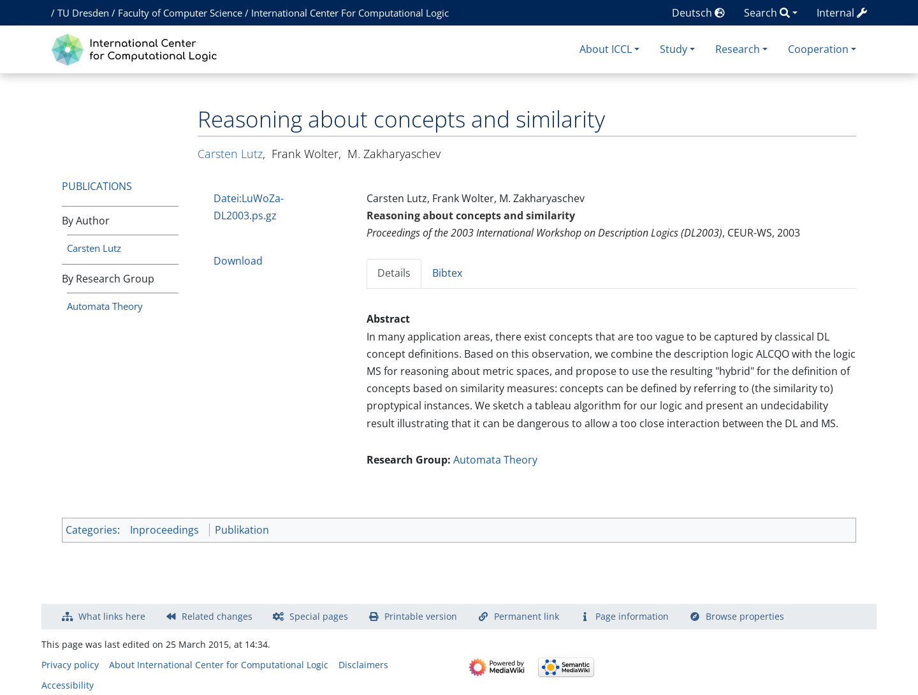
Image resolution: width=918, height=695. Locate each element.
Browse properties (745, 616)
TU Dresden (83, 12)
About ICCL (605, 49)
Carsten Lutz (94, 248)
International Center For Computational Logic (350, 12)
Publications (97, 186)
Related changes (217, 616)
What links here (111, 616)
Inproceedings (164, 530)
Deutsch (698, 13)
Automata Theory (105, 306)
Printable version (420, 616)
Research (737, 49)
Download (238, 261)
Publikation (242, 530)
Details (394, 273)
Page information (632, 616)
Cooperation (818, 49)
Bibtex (447, 273)
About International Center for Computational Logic (218, 665)
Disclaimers (363, 665)
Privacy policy (70, 665)
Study (673, 49)
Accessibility (67, 685)
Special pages (318, 616)
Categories (91, 530)
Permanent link (526, 616)
